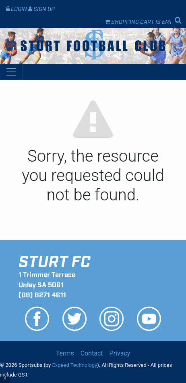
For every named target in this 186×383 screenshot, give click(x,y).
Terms (65, 353)
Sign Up (41, 8)
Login (17, 8)
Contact (92, 353)
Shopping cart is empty (142, 21)
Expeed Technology (74, 365)
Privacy (120, 353)
